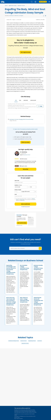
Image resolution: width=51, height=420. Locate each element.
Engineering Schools (32, 340)
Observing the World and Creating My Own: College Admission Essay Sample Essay (38, 301)
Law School (40, 340)
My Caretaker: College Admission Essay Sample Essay (24, 267)
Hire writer (25, 169)
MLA (20, 100)
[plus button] (35, 191)
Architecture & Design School (14, 340)
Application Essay (12, 5)
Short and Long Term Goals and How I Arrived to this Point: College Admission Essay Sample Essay (11, 301)
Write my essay (25, 142)
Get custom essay (22, 223)
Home (6, 5)
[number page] (25, 191)
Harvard (25, 100)
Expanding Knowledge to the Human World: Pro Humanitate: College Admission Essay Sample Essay (11, 270)
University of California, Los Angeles (16, 15)
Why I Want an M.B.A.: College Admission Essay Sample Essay (24, 300)
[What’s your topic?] (25, 182)
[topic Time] (33, 187)
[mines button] (16, 191)
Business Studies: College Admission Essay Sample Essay (38, 267)
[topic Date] (21, 187)
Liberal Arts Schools (25, 343)
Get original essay (25, 52)
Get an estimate (25, 204)
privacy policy (22, 199)
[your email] (25, 196)
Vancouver (33, 100)
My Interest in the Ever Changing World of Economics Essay (21, 119)
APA (16, 100)
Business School (21, 5)
